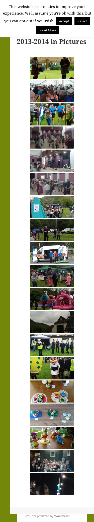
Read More (47, 30)
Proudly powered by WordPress (47, 516)
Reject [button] (82, 21)
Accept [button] (64, 21)
